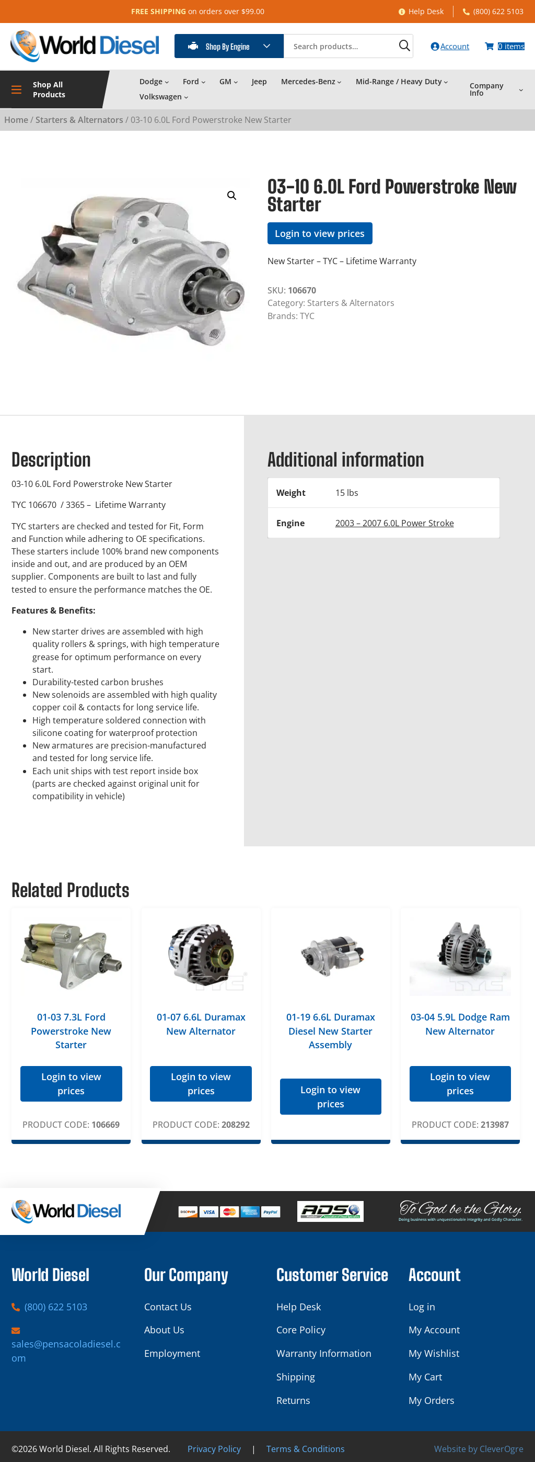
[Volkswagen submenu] (186, 94)
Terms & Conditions (305, 1447)
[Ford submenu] (203, 79)
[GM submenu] (236, 79)
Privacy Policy (214, 1447)
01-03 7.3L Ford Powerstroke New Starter (71, 1028)
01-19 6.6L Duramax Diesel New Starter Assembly (330, 1028)
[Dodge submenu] (167, 79)
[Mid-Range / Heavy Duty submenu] (446, 79)
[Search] (387, 45)
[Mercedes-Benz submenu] (339, 79)
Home (16, 117)
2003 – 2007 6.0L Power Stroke (394, 520)
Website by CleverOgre (479, 1447)
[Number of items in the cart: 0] (502, 45)
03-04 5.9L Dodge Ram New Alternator (460, 1021)
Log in (422, 1304)
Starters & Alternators (79, 117)
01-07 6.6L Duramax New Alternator (201, 1021)
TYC (307, 313)
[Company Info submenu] (521, 86)
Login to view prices (320, 230)
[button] (232, 193)
